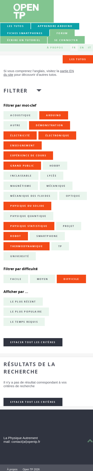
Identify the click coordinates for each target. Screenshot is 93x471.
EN (82, 47)
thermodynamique (26, 246)
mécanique (55, 186)
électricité (20, 135)
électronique (57, 135)
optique (73, 196)
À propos (55, 47)
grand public (22, 165)
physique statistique (28, 226)
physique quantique (28, 216)
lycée (52, 175)
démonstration (49, 125)
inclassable (21, 175)
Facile (15, 279)
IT (89, 47)
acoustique (20, 115)
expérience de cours (28, 155)
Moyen (42, 279)
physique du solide (27, 206)
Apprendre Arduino (55, 26)
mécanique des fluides (30, 196)
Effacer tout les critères (32, 342)
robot (15, 236)
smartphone (47, 236)
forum (62, 33)
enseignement (22, 145)
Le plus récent (23, 301)
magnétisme (20, 186)
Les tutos (15, 26)
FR (74, 47)
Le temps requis (24, 322)
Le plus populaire (26, 311)
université (19, 256)
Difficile (71, 279)
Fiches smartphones (25, 33)
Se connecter (66, 40)
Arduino (53, 115)
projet (68, 226)
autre (15, 125)
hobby (55, 165)
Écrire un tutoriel (23, 40)
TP (60, 246)
